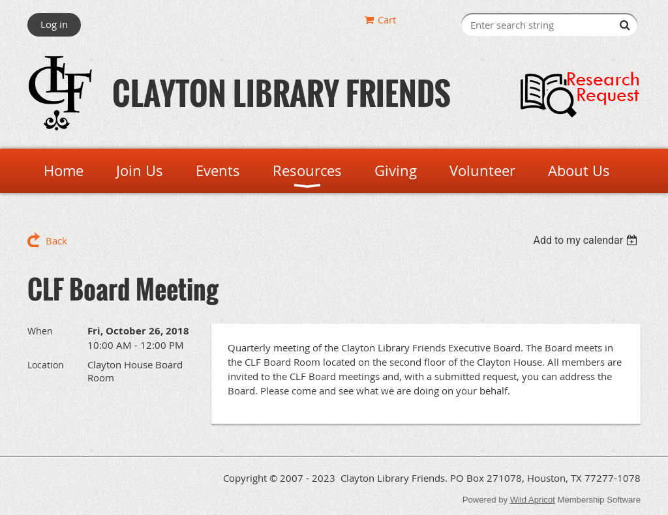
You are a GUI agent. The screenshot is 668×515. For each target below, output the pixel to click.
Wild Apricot (532, 500)
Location (45, 365)
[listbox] (587, 240)
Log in (54, 24)
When (40, 331)
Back (56, 240)
